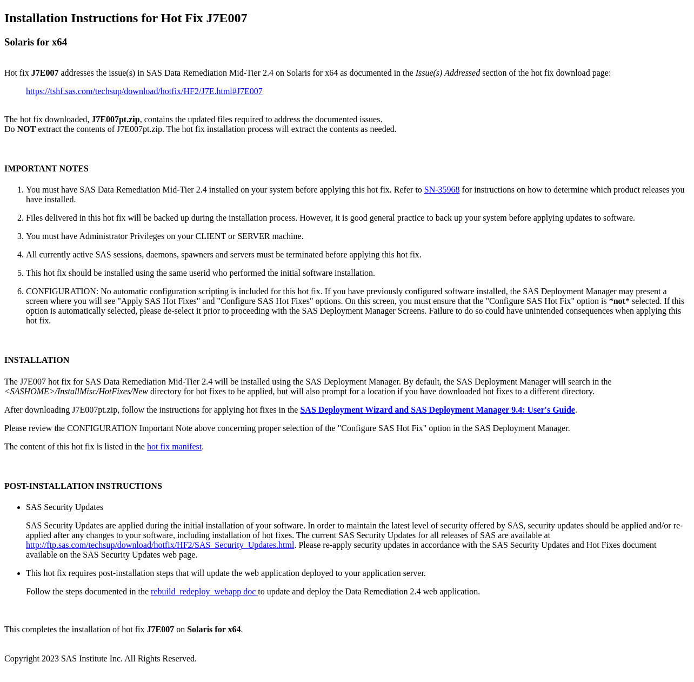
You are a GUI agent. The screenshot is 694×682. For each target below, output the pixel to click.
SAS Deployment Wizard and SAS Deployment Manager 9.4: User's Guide (437, 409)
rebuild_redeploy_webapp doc (204, 591)
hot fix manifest (174, 446)
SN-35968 (442, 189)
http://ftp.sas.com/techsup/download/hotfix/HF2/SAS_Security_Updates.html (160, 544)
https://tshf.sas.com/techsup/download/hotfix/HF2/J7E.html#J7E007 (144, 91)
